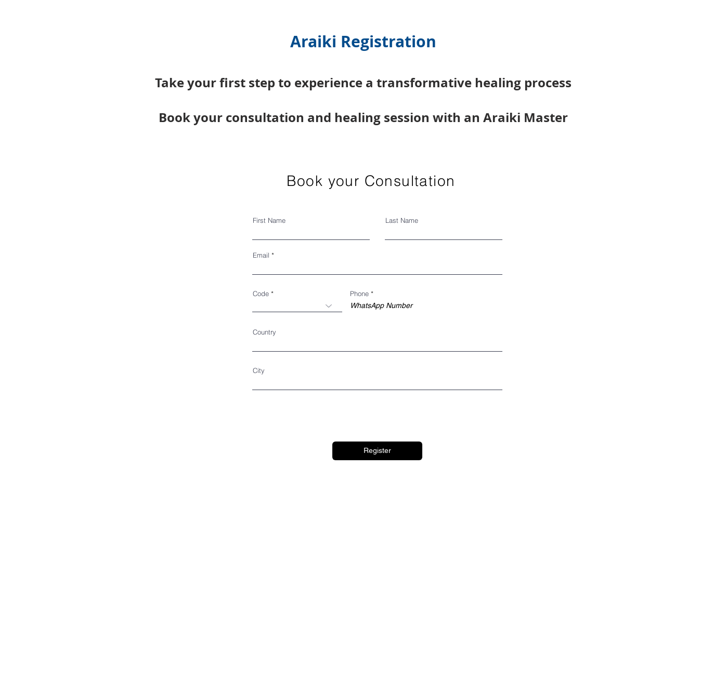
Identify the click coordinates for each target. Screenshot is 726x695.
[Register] (377, 451)
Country (264, 332)
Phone (359, 293)
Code (261, 293)
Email (261, 255)
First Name (269, 220)
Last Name (401, 220)
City (259, 370)
